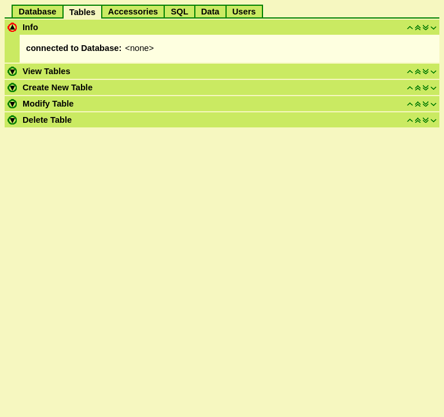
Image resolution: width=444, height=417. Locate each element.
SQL (179, 11)
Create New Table (57, 87)
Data (210, 11)
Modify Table (48, 103)
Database (37, 11)
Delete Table (47, 120)
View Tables (47, 71)
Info (30, 27)
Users (244, 11)
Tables (83, 12)
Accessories (132, 11)
